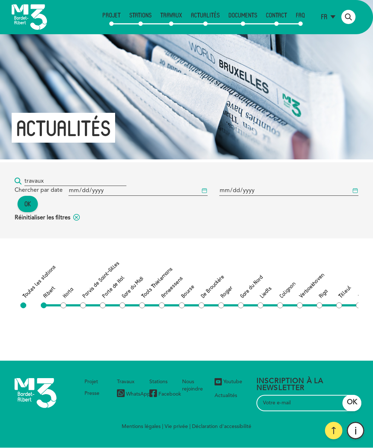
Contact (276, 15)
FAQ (300, 15)
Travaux (171, 15)
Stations (140, 15)
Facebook (165, 394)
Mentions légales (141, 426)
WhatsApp (133, 394)
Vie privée (176, 426)
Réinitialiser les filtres (47, 218)
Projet (111, 15)
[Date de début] (138, 191)
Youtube (228, 381)
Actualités (205, 15)
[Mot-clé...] (75, 181)
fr (324, 16)
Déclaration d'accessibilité (221, 426)
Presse (92, 393)
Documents (242, 15)
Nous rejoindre (192, 385)
